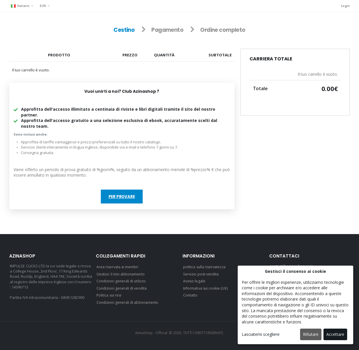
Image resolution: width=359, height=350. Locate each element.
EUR (43, 5)
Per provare (121, 197)
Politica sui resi (109, 295)
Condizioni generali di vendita (122, 288)
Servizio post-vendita (202, 274)
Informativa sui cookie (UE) (206, 288)
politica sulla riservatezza (205, 267)
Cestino (122, 30)
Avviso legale (195, 281)
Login (345, 6)
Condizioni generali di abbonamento (128, 302)
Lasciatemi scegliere (261, 334)
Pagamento (166, 30)
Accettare (335, 334)
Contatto (190, 295)
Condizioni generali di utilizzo (122, 281)
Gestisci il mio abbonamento (121, 274)
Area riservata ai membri (118, 267)
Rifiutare (311, 334)
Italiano (20, 5)
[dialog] (295, 305)
